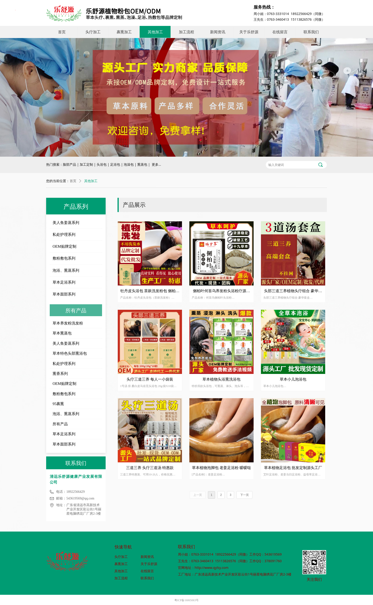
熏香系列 (60, 374)
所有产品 (60, 424)
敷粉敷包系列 (64, 258)
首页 (73, 181)
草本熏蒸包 (62, 333)
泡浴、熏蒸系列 (66, 270)
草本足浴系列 (64, 282)
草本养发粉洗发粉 (68, 323)
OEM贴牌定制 (64, 246)
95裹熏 (58, 404)
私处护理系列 (64, 234)
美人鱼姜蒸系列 (66, 223)
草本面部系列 (64, 294)
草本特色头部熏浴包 (70, 353)
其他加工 (91, 181)
